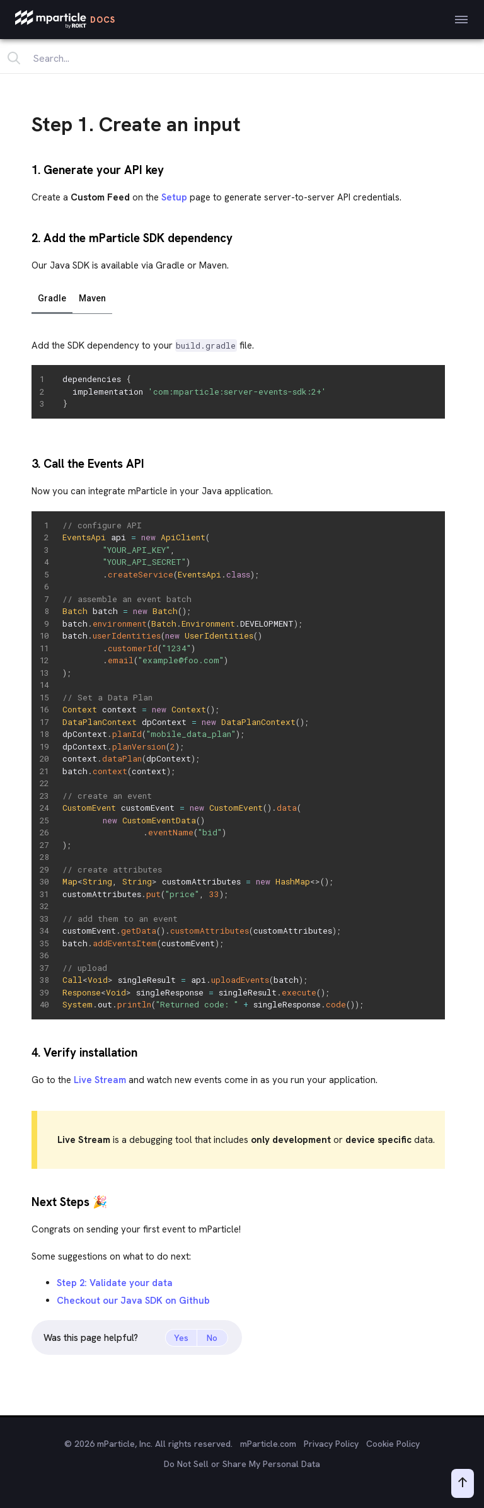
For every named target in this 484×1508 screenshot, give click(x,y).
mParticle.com (268, 1443)
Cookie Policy (393, 1443)
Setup (174, 197)
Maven (92, 298)
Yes (181, 1337)
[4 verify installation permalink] (26, 1051)
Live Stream (100, 1080)
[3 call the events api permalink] (26, 462)
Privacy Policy (331, 1443)
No (212, 1337)
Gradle (52, 298)
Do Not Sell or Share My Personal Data (242, 1464)
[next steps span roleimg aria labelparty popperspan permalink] (26, 1200)
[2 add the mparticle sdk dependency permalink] (26, 236)
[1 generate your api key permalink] (26, 168)
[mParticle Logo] (65, 19)
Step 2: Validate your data (115, 1283)
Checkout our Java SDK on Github (133, 1300)
